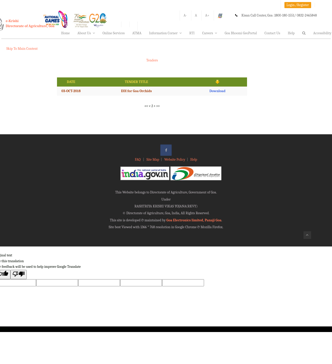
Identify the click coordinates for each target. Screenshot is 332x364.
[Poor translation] (18, 274)
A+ (207, 15)
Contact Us (272, 33)
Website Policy (174, 159)
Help (291, 33)
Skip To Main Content (22, 48)
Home (65, 33)
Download (217, 91)
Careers (209, 33)
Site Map (153, 159)
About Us (86, 33)
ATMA (136, 33)
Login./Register (297, 5)
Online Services (114, 33)
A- (185, 15)
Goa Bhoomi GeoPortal (241, 33)
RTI (192, 33)
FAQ (138, 159)
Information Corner (165, 33)
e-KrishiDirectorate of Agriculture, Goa (30, 23)
